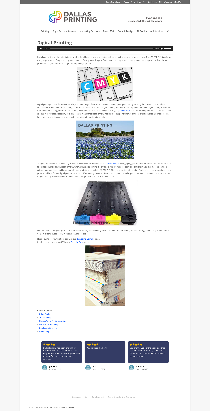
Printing (45, 31)
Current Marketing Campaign (121, 397)
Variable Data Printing (48, 324)
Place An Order (77, 242)
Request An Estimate (85, 239)
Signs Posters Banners (64, 31)
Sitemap (71, 407)
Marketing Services (90, 31)
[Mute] (161, 48)
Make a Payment (165, 2)
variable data (124, 110)
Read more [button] (47, 359)
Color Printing (45, 317)
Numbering (44, 331)
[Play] (40, 48)
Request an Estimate (113, 2)
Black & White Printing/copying (52, 321)
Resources (76, 397)
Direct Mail (108, 31)
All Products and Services (150, 31)
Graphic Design (125, 31)
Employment (98, 397)
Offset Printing (45, 314)
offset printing (113, 163)
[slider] (101, 48)
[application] (105, 48)
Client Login (152, 2)
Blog (87, 397)
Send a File (141, 2)
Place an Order (129, 2)
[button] (171, 354)
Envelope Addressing (48, 328)
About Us (177, 2)
